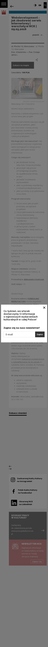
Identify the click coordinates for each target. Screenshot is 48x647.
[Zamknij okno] (44, 307)
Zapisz (40, 334)
